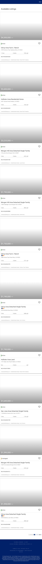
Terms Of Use (16, 548)
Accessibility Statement (17, 550)
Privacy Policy (25, 548)
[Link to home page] (1, 2)
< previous (31, 534)
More (40, 2)
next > (40, 534)
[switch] (39, 43)
